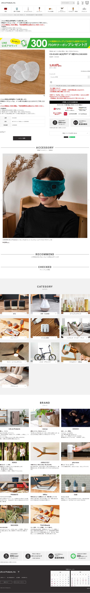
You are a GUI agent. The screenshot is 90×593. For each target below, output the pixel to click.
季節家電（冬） (23, 14)
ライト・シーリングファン (61, 11)
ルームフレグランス (28, 11)
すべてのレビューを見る (85, 71)
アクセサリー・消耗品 (73, 11)
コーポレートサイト (20, 582)
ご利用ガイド (2, 577)
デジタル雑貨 (50, 11)
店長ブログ (6, 582)
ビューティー (39, 11)
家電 (6, 11)
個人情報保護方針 (11, 577)
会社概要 (18, 577)
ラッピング (53, 74)
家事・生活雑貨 (17, 11)
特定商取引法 (24, 577)
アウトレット (84, 11)
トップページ (4, 14)
